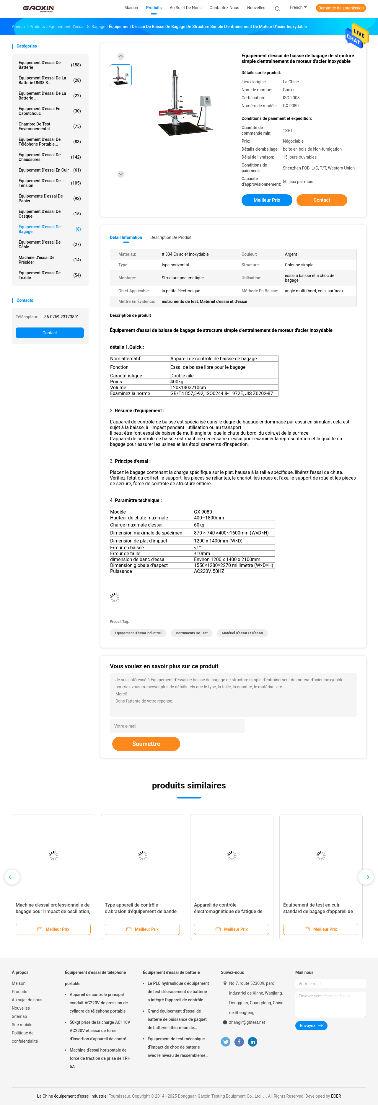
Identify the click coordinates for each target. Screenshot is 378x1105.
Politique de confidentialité (25, 1037)
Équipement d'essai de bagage (50, 229)
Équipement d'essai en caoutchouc (50, 111)
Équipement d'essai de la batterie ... (50, 95)
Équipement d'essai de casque (50, 214)
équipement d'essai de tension (50, 183)
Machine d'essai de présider (50, 260)
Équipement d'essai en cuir (50, 170)
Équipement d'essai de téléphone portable (95, 978)
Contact (50, 332)
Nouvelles (21, 1008)
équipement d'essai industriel (138, 633)
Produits (19, 991)
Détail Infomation (126, 237)
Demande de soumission (341, 8)
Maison (18, 983)
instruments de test (192, 633)
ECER (336, 1096)
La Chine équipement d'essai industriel (72, 1096)
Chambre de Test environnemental (50, 126)
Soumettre (146, 743)
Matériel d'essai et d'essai (242, 633)
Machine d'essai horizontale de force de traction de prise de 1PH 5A (100, 1058)
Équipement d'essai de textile (50, 275)
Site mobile (22, 1024)
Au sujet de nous (27, 1000)
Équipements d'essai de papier (50, 198)
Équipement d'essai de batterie (50, 65)
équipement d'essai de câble (50, 244)
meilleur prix (267, 200)
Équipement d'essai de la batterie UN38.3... (50, 80)
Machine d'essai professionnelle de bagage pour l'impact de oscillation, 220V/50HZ (53, 911)
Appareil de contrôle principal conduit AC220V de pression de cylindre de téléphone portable (99, 1002)
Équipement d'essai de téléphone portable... (50, 141)
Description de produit (170, 237)
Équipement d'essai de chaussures (50, 157)
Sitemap (19, 1016)
